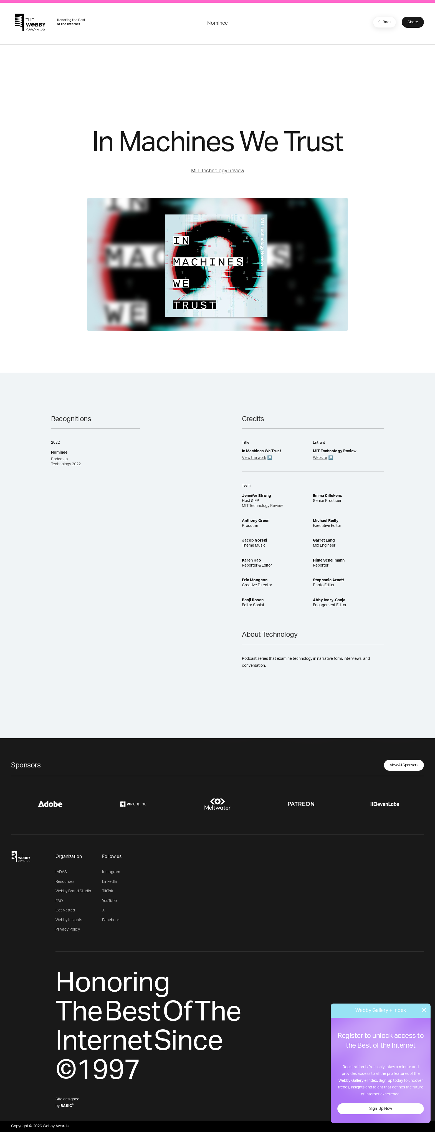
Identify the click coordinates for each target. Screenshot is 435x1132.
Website (320, 458)
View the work (254, 458)
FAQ (59, 901)
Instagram (111, 872)
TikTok (107, 891)
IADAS (61, 872)
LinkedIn (109, 882)
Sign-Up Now (380, 1109)
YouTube (109, 901)
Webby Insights (68, 920)
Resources (64, 882)
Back (383, 22)
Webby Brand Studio (73, 891)
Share (413, 22)
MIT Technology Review (217, 170)
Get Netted (65, 910)
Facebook (111, 920)
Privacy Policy (67, 929)
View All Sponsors (404, 765)
